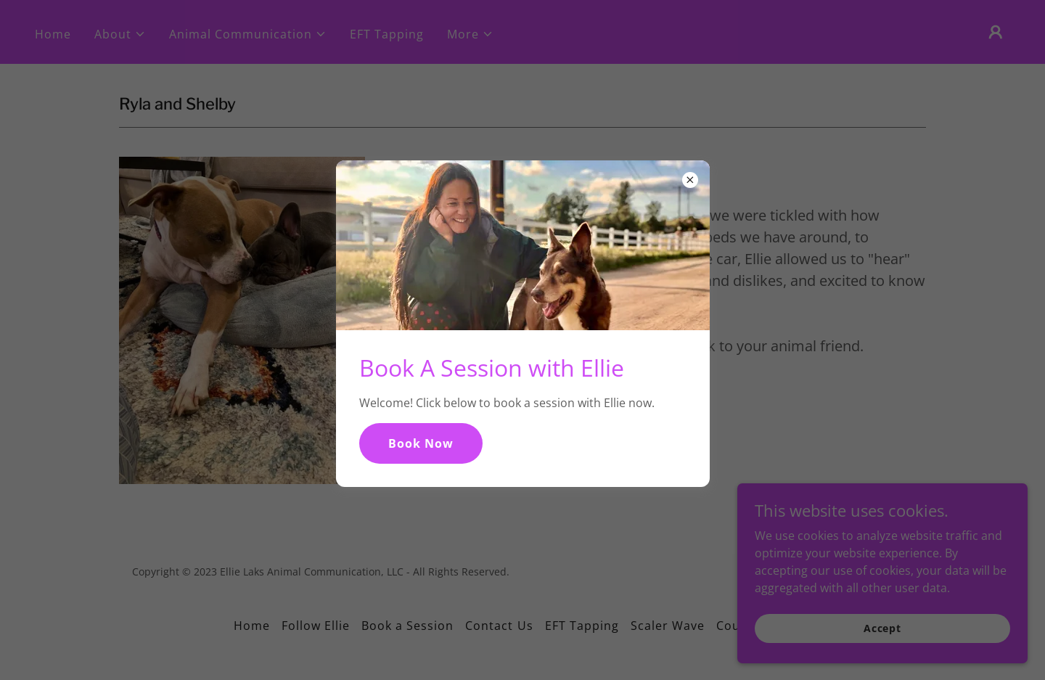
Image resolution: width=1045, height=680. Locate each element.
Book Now (421, 443)
